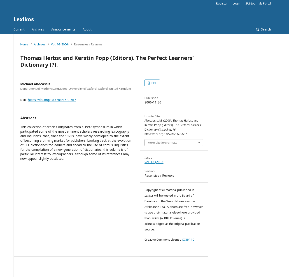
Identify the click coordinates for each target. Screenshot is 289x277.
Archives (38, 29)
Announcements (63, 29)
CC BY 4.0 (188, 239)
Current (19, 29)
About (87, 29)
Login (236, 3)
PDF (154, 83)
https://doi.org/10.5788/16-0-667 (52, 100)
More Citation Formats (162, 143)
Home (24, 44)
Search (265, 29)
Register (222, 3)
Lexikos (24, 19)
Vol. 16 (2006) (60, 44)
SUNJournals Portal (258, 3)
